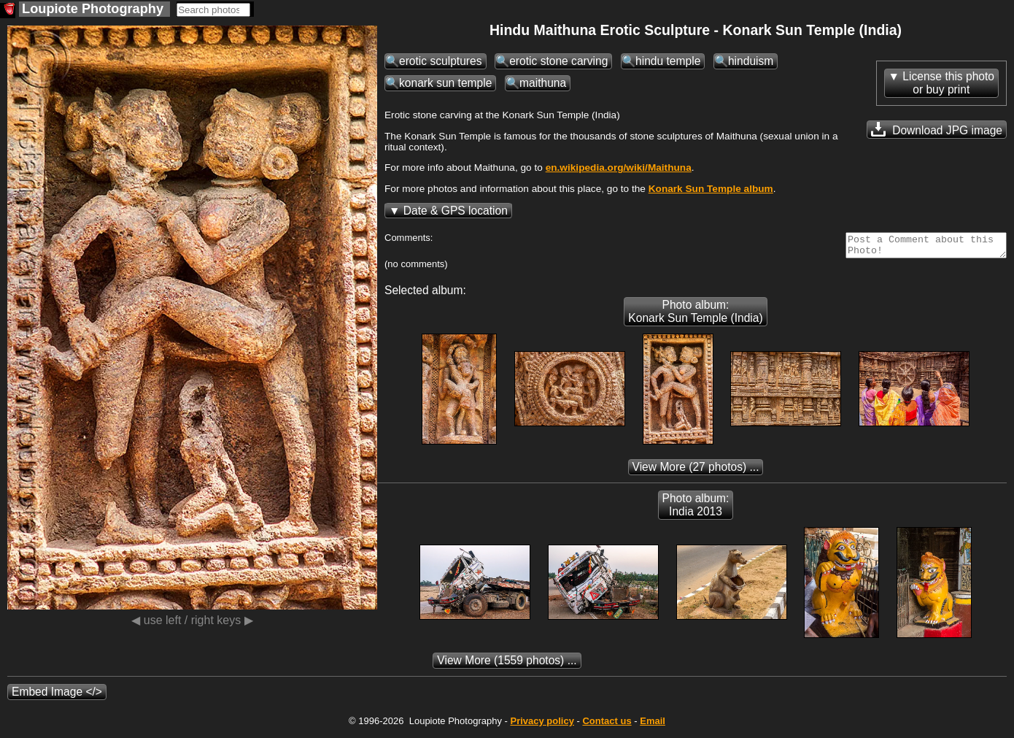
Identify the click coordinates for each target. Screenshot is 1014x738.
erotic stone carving (558, 61)
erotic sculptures (440, 61)
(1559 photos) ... (506, 664)
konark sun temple (445, 83)
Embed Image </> (57, 696)
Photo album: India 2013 (695, 509)
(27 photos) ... (695, 471)
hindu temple (667, 61)
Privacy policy (541, 725)
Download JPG (936, 129)
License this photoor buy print (948, 83)
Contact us (606, 725)
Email (652, 725)
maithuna (542, 83)
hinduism (750, 61)
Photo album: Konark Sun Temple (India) (695, 315)
